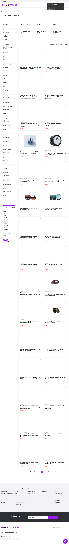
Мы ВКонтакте (64, 0)
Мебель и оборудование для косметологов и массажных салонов (7, 179)
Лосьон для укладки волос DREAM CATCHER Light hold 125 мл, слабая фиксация (54, 407)
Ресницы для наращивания (6, 112)
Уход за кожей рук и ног (7, 85)
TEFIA (5, 235)
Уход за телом (6, 152)
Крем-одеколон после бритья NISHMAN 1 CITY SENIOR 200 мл (28, 237)
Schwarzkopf (6, 233)
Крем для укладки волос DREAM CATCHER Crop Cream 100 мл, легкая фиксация (55, 97)
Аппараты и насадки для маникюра (7, 96)
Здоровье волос (6, 44)
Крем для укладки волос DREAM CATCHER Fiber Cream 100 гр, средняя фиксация (30, 125)
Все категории (5, 8)
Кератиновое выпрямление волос (7, 53)
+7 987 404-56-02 (57, 0)
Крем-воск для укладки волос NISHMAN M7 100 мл (28, 209)
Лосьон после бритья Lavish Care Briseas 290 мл (29, 462)
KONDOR (5, 225)
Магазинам (57, 495)
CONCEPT (5, 215)
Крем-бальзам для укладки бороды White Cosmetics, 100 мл (55, 180)
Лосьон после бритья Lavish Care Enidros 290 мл (54, 462)
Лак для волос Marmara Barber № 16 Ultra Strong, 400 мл (30, 350)
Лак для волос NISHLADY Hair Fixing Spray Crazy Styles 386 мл (55, 350)
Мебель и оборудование (6, 169)
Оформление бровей (7, 132)
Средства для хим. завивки (7, 36)
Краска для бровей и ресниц (7, 129)
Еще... (64, 8)
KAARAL (5, 219)
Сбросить (6, 241)
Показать (5, 239)
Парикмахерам (28, 8)
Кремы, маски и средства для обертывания (6, 159)
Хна (4, 134)
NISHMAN (5, 229)
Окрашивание (6, 32)
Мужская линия (6, 41)
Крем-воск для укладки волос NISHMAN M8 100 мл (53, 209)
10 (46, 471)
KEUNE (5, 223)
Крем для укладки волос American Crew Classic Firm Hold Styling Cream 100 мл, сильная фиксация (30, 97)
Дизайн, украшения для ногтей (7, 90)
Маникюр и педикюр (40, 8)
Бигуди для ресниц (7, 149)
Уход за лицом (6, 165)
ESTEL (5, 217)
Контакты (57, 497)
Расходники (17, 8)
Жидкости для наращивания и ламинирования (6, 120)
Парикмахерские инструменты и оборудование (6, 58)
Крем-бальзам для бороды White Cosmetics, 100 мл (29, 180)
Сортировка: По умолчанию (56, 44)
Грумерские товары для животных (7, 185)
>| (55, 471)
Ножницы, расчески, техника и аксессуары (7, 48)
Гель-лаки (5, 70)
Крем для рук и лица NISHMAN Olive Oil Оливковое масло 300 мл (30, 68)
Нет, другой (51, 7)
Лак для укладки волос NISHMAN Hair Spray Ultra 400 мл (55, 378)
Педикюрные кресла (7, 106)
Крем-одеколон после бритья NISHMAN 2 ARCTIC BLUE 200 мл (54, 237)
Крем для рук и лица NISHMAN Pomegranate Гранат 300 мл (53, 68)
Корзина (65, 5)
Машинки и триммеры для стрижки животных (7, 190)
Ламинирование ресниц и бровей (6, 125)
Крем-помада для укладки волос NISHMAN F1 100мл (29, 321)
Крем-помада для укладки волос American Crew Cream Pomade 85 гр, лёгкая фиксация (55, 294)
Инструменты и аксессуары (6, 103)
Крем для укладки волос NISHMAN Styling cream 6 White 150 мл (29, 152)
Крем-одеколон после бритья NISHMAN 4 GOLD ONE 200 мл (53, 265)
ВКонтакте (38, 528)
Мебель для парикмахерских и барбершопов (7, 174)
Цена (4, 203)
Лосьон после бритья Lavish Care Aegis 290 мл (54, 434)
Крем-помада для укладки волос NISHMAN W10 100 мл (54, 321)
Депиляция (5, 155)
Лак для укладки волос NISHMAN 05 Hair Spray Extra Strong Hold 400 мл (30, 378)
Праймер (5, 75)
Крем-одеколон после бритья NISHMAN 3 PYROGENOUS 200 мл (29, 265)
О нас (56, 491)
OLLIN (5, 231)
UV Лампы (5, 99)
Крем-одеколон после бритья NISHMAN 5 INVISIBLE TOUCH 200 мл (30, 293)
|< (30, 471)
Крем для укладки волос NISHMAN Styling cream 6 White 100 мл (54, 124)
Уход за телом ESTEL (7, 163)
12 (51, 471)
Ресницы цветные (7, 115)
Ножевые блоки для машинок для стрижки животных (7, 195)
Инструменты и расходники (6, 138)
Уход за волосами (7, 29)
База (4, 72)
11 (48, 471)
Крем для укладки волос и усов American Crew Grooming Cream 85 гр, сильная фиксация (55, 153)
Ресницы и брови (6, 109)
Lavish (5, 227)
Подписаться (52, 517)
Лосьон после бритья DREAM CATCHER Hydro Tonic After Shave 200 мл (30, 435)
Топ (4, 78)
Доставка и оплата (48, 0)
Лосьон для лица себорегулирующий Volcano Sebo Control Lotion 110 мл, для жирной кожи (30, 407)
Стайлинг (5, 39)
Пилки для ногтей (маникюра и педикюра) (7, 66)
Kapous (5, 221)
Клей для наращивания (6, 146)
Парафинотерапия (7, 93)
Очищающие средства (5, 142)
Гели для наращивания (6, 81)
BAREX (5, 213)
